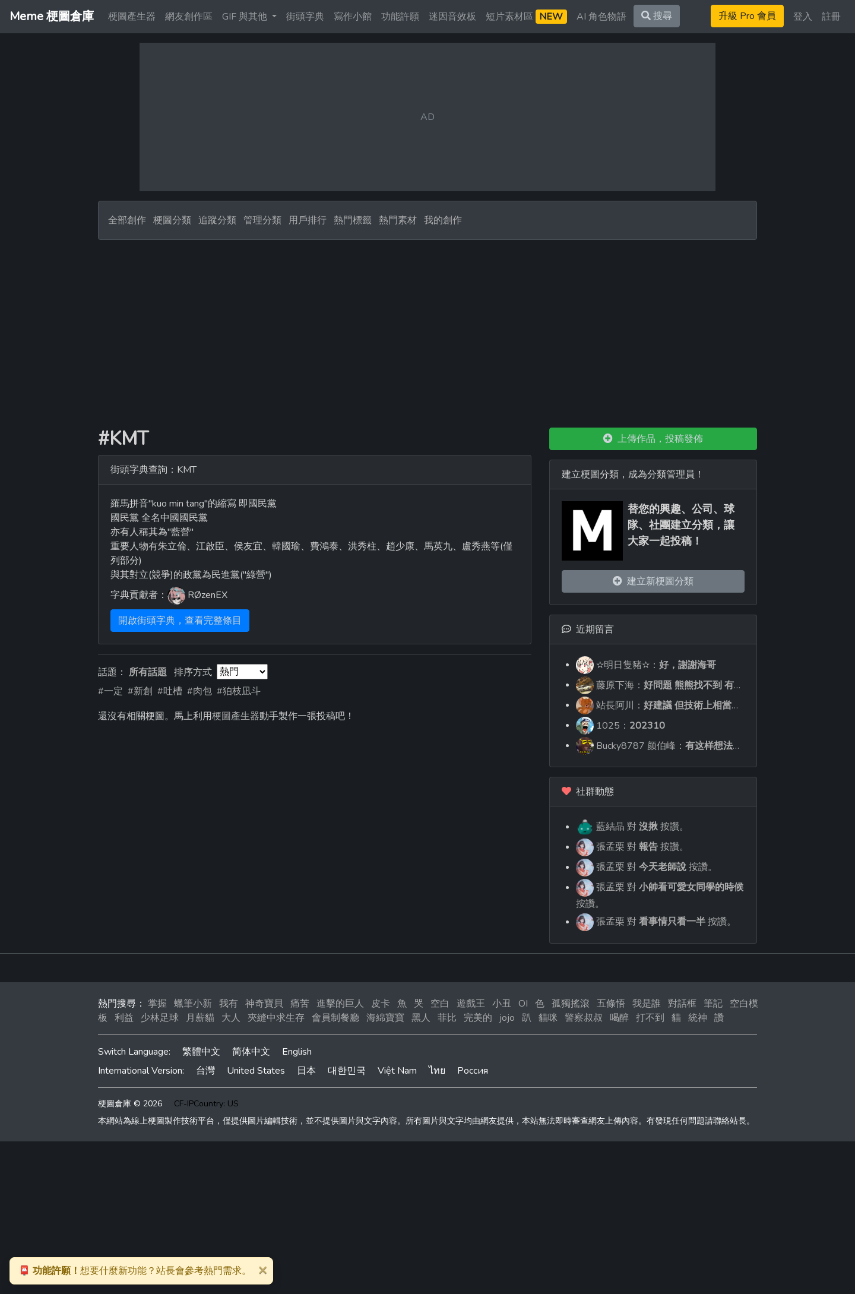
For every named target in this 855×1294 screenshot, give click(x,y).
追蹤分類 (217, 220)
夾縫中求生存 (276, 1017)
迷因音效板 (452, 16)
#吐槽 (169, 691)
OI (523, 1003)
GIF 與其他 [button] (246, 16)
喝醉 (619, 1017)
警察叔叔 (584, 1017)
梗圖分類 (172, 220)
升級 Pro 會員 (747, 16)
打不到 (650, 1017)
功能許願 (400, 16)
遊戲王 (471, 1003)
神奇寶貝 (264, 1003)
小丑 (501, 1003)
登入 (802, 16)
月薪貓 (200, 1017)
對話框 (682, 1003)
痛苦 (299, 1003)
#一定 (110, 691)
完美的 (478, 1017)
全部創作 (127, 220)
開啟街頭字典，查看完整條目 (180, 620)
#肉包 (199, 691)
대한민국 (347, 1070)
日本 (306, 1070)
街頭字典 (305, 16)
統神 (697, 1017)
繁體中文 (201, 1051)
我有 (228, 1003)
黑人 (420, 1017)
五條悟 (611, 1003)
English (297, 1051)
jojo (507, 1017)
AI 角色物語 (601, 16)
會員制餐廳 (335, 1017)
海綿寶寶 (385, 1017)
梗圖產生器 (132, 16)
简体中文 (251, 1051)
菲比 (447, 1017)
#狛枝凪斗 (239, 691)
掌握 (157, 1003)
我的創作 (443, 220)
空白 (439, 1003)
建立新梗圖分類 (653, 581)
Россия (472, 1070)
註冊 (831, 16)
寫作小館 (353, 16)
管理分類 (262, 220)
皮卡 (380, 1003)
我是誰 (646, 1003)
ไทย (437, 1070)
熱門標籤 (353, 220)
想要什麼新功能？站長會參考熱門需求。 (134, 1270)
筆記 (713, 1003)
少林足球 (160, 1017)
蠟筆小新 (193, 1003)
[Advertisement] (427, 329)
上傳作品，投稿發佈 (653, 438)
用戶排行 (308, 220)
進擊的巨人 (340, 1003)
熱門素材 (398, 220)
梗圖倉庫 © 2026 (130, 1103)
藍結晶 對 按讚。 (632, 826)
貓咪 (548, 1017)
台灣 (205, 1070)
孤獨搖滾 (571, 1003)
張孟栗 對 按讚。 (632, 846)
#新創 (140, 691)
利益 (124, 1017)
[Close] (262, 1270)
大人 (230, 1017)
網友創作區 (189, 16)
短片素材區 (526, 17)
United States (256, 1070)
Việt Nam (397, 1070)
